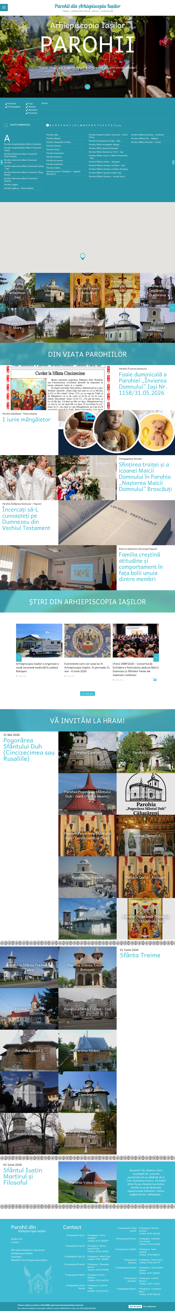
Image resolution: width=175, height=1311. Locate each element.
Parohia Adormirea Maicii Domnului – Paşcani (21, 179)
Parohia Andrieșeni (55, 153)
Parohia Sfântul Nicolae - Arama (146, 142)
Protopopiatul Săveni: (127, 1288)
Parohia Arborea (54, 156)
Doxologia (16, 1256)
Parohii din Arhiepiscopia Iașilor (88, 6)
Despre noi (16, 1239)
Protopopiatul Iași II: (75, 1245)
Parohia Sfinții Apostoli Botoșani (103, 148)
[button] (82, 257)
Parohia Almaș (53, 149)
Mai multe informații (88, 1308)
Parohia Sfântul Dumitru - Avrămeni (147, 134)
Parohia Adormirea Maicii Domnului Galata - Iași (24, 167)
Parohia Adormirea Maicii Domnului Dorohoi (20, 161)
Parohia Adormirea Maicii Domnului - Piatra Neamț (21, 155)
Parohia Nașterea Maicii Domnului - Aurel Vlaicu (108, 136)
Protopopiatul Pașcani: (74, 1264)
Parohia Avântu (53, 167)
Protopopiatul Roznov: (126, 1238)
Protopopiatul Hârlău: (75, 1274)
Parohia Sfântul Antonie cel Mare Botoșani (108, 169)
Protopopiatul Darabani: (130, 1279)
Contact (95, 11)
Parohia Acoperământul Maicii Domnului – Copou (23, 149)
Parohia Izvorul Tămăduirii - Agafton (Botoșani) (63, 172)
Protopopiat (14, 106)
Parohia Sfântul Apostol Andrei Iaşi (105, 172)
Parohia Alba (52, 134)
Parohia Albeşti (53, 138)
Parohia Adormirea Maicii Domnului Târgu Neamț (23, 173)
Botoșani (33, 109)
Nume (45, 103)
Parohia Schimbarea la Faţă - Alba (104, 140)
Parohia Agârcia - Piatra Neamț (18, 188)
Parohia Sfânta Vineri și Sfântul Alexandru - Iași (108, 157)
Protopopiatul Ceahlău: (126, 1249)
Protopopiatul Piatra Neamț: (75, 1287)
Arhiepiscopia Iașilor (80, 11)
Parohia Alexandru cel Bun (58, 142)
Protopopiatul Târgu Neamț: (127, 1229)
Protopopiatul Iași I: (76, 1235)
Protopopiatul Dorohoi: (126, 1267)
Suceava (33, 112)
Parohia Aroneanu (54, 160)
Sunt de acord (135, 1306)
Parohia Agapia (11, 184)
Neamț (32, 106)
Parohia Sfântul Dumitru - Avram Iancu (107, 176)
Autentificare (107, 11)
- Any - (18, 125)
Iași (31, 103)
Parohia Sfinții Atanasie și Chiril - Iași (106, 151)
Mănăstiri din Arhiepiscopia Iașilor (29, 1260)
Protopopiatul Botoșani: (130, 1261)
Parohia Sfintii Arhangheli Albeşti (104, 144)
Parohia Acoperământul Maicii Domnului (22, 144)
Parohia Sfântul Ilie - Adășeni (144, 138)
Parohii (66, 11)
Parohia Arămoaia (54, 164)
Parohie (12, 103)
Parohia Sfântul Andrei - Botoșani (104, 161)
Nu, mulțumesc (149, 1306)
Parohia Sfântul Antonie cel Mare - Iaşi (107, 165)
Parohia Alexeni (53, 145)
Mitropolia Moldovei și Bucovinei (28, 1250)
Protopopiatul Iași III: (75, 1256)
